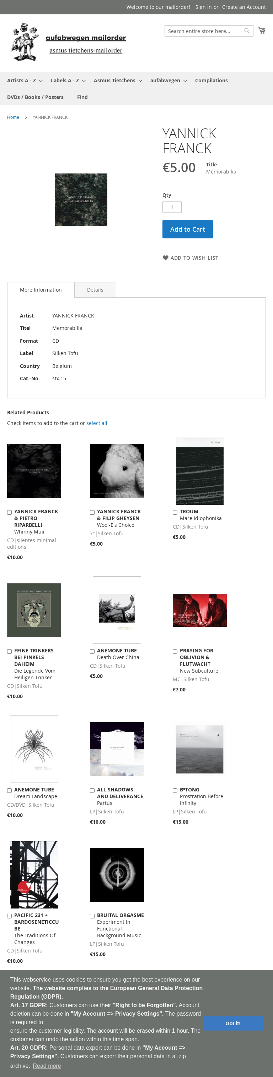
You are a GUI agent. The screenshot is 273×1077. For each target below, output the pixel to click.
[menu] (136, 88)
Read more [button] (47, 1066)
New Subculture (199, 660)
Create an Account (244, 7)
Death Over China (118, 654)
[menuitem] (23, 80)
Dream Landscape (35, 793)
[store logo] (68, 42)
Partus (120, 796)
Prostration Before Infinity (201, 796)
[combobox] (209, 31)
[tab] (41, 290)
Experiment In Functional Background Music (120, 925)
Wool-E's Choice (119, 518)
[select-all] (96, 423)
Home (13, 117)
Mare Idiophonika (201, 514)
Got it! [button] (233, 1023)
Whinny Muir (36, 521)
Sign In (204, 7)
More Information (41, 289)
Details (95, 289)
